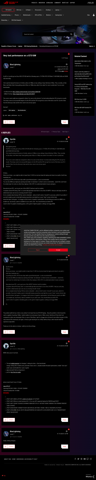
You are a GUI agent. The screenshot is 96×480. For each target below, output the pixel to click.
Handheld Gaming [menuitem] (5, 15)
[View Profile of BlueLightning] (15, 64)
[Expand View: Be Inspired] (13, 10)
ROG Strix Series (79, 66)
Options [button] (91, 46)
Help (88, 15)
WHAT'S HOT (65, 2)
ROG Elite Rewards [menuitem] (16, 20)
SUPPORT (72, 2)
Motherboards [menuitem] (27, 15)
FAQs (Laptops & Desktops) (82, 78)
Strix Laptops (12, 110)
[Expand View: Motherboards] (32, 15)
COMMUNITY (57, 2)
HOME (14, 459)
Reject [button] (38, 250)
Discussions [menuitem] (38, 10)
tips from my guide (16, 372)
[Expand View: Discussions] (43, 10)
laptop (9, 115)
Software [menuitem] (28, 10)
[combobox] (48, 34)
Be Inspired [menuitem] (8, 10)
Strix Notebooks (22, 110)
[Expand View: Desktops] (52, 10)
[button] (5, 122)
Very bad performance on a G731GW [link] (48, 46)
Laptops (20, 46)
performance (14, 115)
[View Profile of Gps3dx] (12, 139)
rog (19, 115)
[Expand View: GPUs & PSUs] (43, 15)
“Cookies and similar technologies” (36, 245)
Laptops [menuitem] (57, 10)
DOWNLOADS (49, 2)
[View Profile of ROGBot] (66, 71)
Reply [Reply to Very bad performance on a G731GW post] (64, 122)
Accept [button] (58, 250)
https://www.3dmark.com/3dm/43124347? (24, 94)
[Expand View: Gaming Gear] (63, 15)
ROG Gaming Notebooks (30, 46)
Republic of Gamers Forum (8, 46)
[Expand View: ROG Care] (23, 10)
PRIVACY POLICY (60, 465)
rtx (21, 115)
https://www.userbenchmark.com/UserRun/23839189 (26, 91)
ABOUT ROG (7, 459)
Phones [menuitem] (17, 15)
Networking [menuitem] (4, 20)
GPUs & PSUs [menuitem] (38, 15)
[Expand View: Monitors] (52, 15)
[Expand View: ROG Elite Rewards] (22, 20)
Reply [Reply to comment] (64, 332)
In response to (17, 262)
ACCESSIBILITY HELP (31, 459)
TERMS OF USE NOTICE (49, 465)
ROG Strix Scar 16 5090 (80, 99)
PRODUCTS (34, 2)
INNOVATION (42, 2)
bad (6, 115)
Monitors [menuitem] (48, 15)
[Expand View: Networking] (9, 20)
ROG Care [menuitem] (19, 10)
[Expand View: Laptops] (61, 10)
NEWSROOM (20, 459)
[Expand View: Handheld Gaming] (12, 15)
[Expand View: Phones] (20, 15)
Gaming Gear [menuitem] (58, 15)
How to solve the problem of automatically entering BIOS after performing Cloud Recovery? (83, 74)
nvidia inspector (15, 363)
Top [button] (4, 475)
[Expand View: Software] (32, 10)
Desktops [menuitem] (48, 10)
